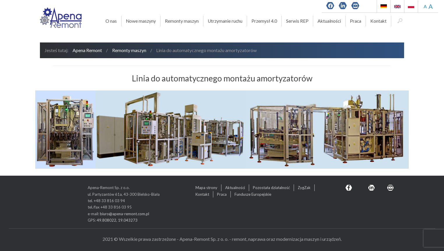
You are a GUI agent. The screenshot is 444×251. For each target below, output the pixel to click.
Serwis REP (297, 21)
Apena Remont (87, 50)
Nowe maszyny (141, 21)
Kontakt (378, 21)
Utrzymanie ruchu (225, 21)
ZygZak (304, 187)
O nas (111, 21)
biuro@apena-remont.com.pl (124, 213)
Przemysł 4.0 (264, 21)
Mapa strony (206, 187)
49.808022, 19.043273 (117, 220)
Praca (355, 21)
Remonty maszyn (182, 21)
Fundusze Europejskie (253, 194)
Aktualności (329, 21)
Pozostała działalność (271, 187)
